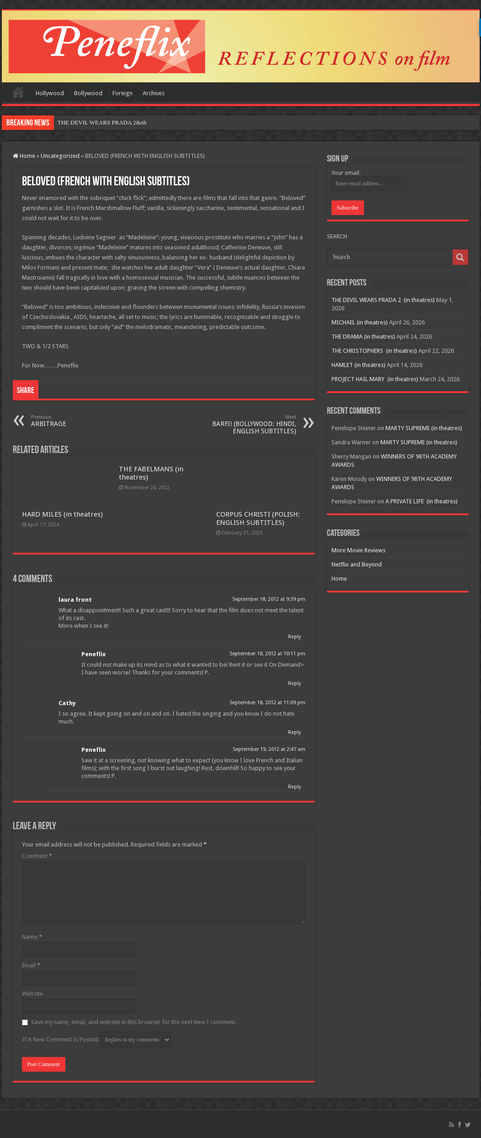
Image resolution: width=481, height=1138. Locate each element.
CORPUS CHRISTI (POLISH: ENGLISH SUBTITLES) (258, 518)
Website (32, 993)
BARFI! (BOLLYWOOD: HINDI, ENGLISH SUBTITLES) (249, 424)
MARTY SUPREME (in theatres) (423, 428)
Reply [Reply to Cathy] (294, 732)
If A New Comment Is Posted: (96, 1039)
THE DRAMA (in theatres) (363, 336)
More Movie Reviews (358, 550)
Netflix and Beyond (356, 564)
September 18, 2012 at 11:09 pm (267, 703)
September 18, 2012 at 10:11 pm (267, 654)
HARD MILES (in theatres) (62, 514)
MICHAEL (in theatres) (359, 322)
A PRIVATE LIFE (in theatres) (421, 501)
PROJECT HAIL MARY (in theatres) (374, 379)
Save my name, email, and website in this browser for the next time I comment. (133, 1022)
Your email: (345, 172)
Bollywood (88, 93)
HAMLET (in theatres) (358, 364)
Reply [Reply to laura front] (294, 637)
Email (31, 965)
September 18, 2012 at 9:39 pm (268, 599)
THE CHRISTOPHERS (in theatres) (374, 350)
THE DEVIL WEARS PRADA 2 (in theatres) (383, 300)
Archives (154, 93)
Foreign (122, 93)
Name (32, 936)
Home (18, 92)
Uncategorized (60, 155)
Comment (37, 855)
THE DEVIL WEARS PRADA (95, 122)
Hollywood (50, 93)
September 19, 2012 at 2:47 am (269, 749)
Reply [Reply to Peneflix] (294, 683)
